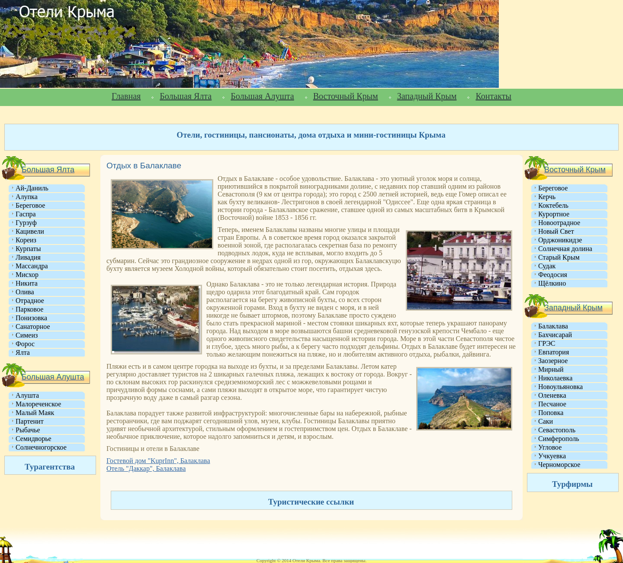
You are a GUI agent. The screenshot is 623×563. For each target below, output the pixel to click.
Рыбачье (28, 430)
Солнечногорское (41, 447)
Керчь (547, 196)
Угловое (550, 447)
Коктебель (553, 205)
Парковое (29, 309)
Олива (25, 292)
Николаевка (555, 378)
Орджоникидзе (560, 240)
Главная (126, 96)
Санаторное (33, 326)
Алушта (27, 395)
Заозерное (553, 360)
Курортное (553, 214)
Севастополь (556, 430)
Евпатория (553, 352)
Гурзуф (26, 222)
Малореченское (38, 404)
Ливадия (28, 257)
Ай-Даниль (32, 188)
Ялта (23, 352)
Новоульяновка (560, 386)
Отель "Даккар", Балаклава (146, 468)
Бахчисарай (555, 334)
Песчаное (552, 404)
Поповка (550, 412)
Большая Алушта (262, 96)
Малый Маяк (35, 412)
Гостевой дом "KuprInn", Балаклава (158, 460)
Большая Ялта (186, 96)
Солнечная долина (565, 248)
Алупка (27, 196)
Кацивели (30, 231)
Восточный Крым (345, 96)
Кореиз (26, 240)
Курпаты (28, 248)
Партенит (30, 421)
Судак (547, 266)
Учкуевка (552, 456)
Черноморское (559, 464)
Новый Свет (556, 231)
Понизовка (31, 318)
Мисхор (27, 274)
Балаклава (553, 326)
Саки (545, 421)
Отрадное (30, 300)
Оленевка (552, 395)
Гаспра (26, 214)
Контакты (493, 96)
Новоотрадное (559, 222)
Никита (27, 283)
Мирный (551, 369)
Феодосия (552, 274)
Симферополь (558, 438)
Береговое (30, 205)
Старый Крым (559, 257)
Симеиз (27, 335)
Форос (25, 343)
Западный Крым (427, 96)
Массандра (32, 266)
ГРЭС (546, 343)
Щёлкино (552, 283)
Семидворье (33, 438)
